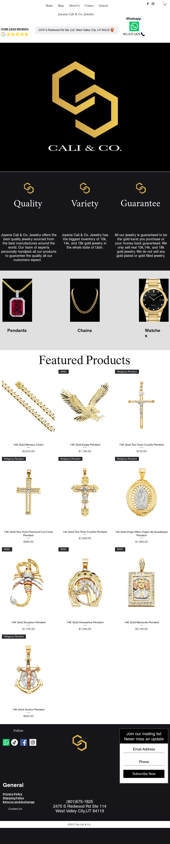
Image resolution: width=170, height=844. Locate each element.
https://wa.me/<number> (77, 785)
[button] (165, 3)
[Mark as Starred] (8, 34)
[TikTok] (14, 742)
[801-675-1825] (134, 34)
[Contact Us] (15, 808)
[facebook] (148, 3)
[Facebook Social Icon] (23, 742)
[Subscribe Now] (143, 774)
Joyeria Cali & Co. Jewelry (76, 14)
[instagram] (153, 3)
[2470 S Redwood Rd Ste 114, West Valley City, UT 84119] (76, 30)
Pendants (17, 330)
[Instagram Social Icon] (32, 742)
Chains (85, 330)
